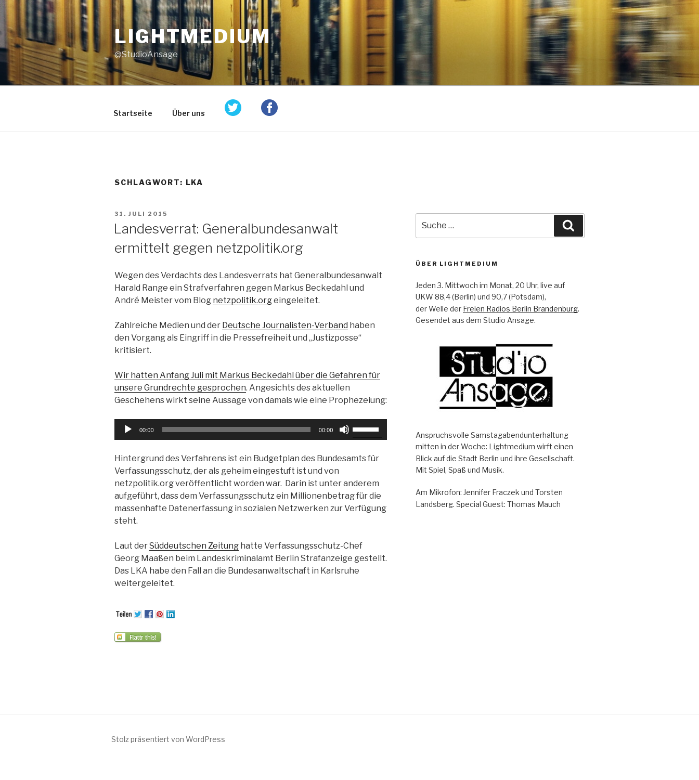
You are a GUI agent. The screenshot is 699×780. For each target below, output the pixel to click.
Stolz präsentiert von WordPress (168, 739)
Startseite (132, 113)
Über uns (188, 113)
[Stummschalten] (344, 429)
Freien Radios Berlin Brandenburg (520, 308)
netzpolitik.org (242, 300)
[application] (250, 429)
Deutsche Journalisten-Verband (285, 325)
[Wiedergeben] (128, 429)
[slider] (236, 429)
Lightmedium (192, 36)
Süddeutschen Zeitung (194, 546)
